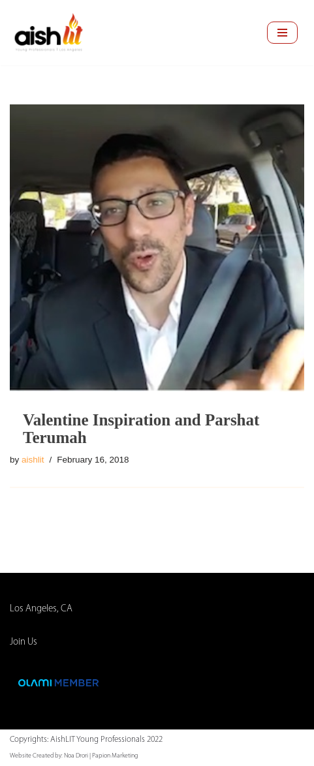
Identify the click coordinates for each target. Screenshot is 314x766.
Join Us (23, 642)
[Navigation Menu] (282, 33)
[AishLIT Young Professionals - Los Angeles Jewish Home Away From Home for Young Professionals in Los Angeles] (49, 32)
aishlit (33, 460)
